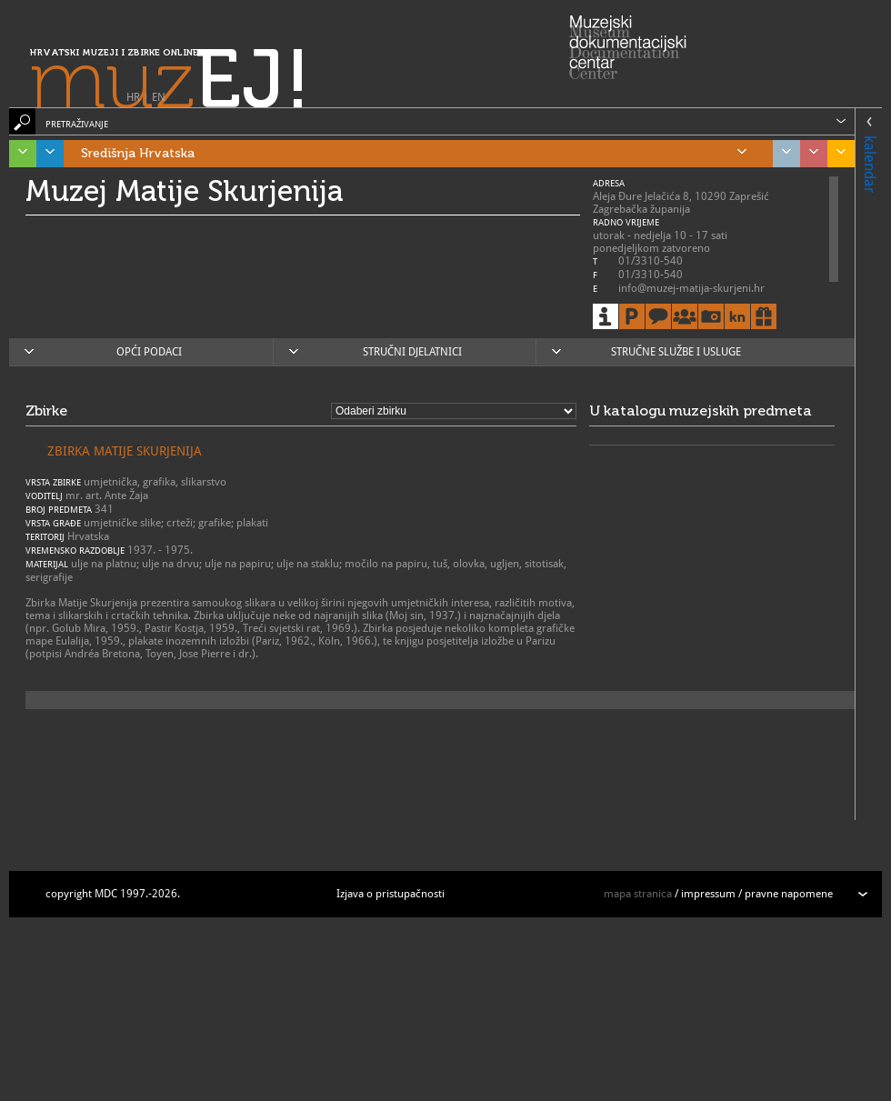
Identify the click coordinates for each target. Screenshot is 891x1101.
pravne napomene (789, 893)
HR (133, 97)
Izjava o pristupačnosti (390, 893)
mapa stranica (638, 893)
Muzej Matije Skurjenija (184, 191)
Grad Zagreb (782, 153)
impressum (708, 893)
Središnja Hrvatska (413, 153)
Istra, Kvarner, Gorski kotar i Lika (18, 153)
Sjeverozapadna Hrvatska (809, 153)
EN (158, 97)
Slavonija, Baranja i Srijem (836, 153)
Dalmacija (45, 153)
